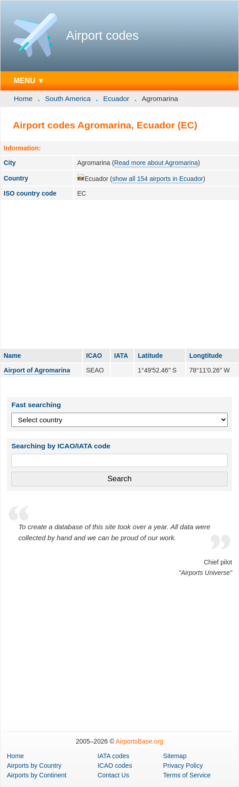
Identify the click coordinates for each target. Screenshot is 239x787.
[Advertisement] (119, 274)
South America (68, 98)
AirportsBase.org (139, 741)
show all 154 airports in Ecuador (157, 178)
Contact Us (113, 775)
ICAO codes (115, 765)
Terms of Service (187, 775)
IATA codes (114, 756)
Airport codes (102, 36)
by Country (34, 765)
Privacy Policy (183, 765)
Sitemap (175, 756)
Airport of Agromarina (37, 370)
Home (23, 98)
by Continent (37, 775)
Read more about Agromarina (156, 162)
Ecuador (116, 98)
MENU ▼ (29, 80)
